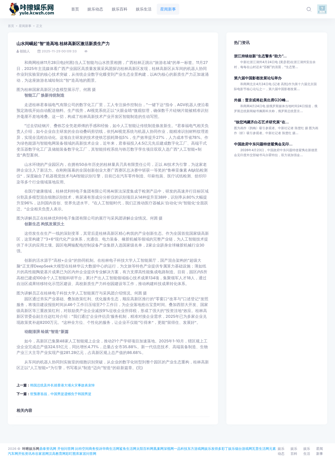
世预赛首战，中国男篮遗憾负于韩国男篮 (60, 394)
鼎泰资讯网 (47, 448)
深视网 (169, 448)
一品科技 (180, 448)
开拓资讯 (25, 453)
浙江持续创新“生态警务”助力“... (260, 56)
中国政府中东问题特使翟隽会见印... (263, 144)
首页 (11, 26)
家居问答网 (87, 453)
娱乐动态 (281, 451)
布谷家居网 (40, 453)
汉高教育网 (57, 453)
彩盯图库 (72, 453)
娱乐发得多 (212, 448)
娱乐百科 (294, 451)
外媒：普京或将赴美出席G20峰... (261, 100)
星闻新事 (25, 26)
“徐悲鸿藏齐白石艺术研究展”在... (261, 122)
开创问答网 (65, 448)
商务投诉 (95, 448)
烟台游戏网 (243, 448)
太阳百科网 (144, 448)
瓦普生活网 (260, 448)
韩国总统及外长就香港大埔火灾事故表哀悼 (62, 385)
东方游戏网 (195, 448)
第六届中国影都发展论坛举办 (258, 78)
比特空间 (82, 448)
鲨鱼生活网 (127, 448)
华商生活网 (110, 448)
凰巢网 (158, 448)
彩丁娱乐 (228, 448)
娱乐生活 (306, 451)
